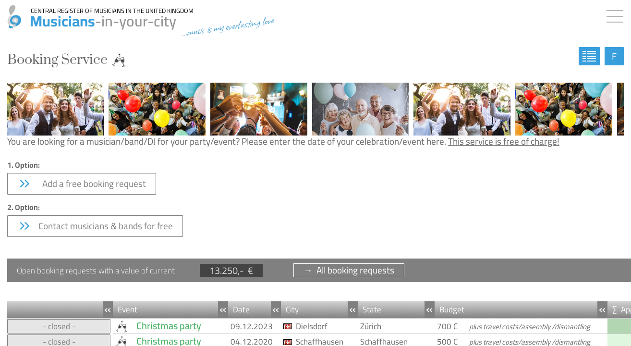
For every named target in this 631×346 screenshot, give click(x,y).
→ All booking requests (348, 270)
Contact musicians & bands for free (95, 226)
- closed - (59, 326)
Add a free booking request (81, 183)
